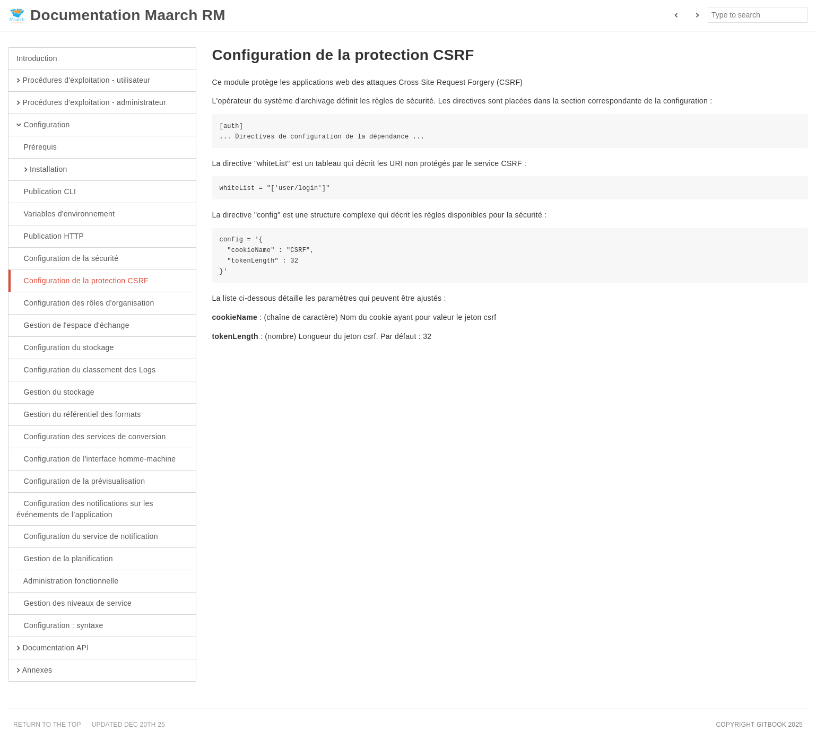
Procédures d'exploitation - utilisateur (83, 80)
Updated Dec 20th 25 (128, 724)
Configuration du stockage (65, 348)
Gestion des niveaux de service (74, 603)
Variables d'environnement (65, 214)
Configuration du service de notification (87, 537)
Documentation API (52, 648)
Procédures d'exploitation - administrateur (91, 103)
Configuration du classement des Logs (85, 370)
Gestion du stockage (55, 392)
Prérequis (36, 147)
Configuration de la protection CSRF (82, 281)
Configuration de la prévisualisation (80, 481)
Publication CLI (46, 192)
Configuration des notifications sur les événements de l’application (84, 509)
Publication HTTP (50, 236)
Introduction (36, 58)
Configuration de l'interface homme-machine (96, 459)
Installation (41, 169)
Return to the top (47, 724)
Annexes (34, 670)
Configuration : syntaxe (59, 626)
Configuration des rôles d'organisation (85, 303)
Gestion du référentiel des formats (78, 415)
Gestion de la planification (64, 559)
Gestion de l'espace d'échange (72, 325)
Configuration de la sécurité (67, 259)
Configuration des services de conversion (91, 437)
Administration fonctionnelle (67, 581)
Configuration (43, 125)
